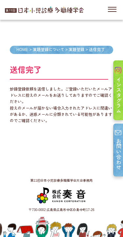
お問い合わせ (118, 150)
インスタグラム (118, 90)
